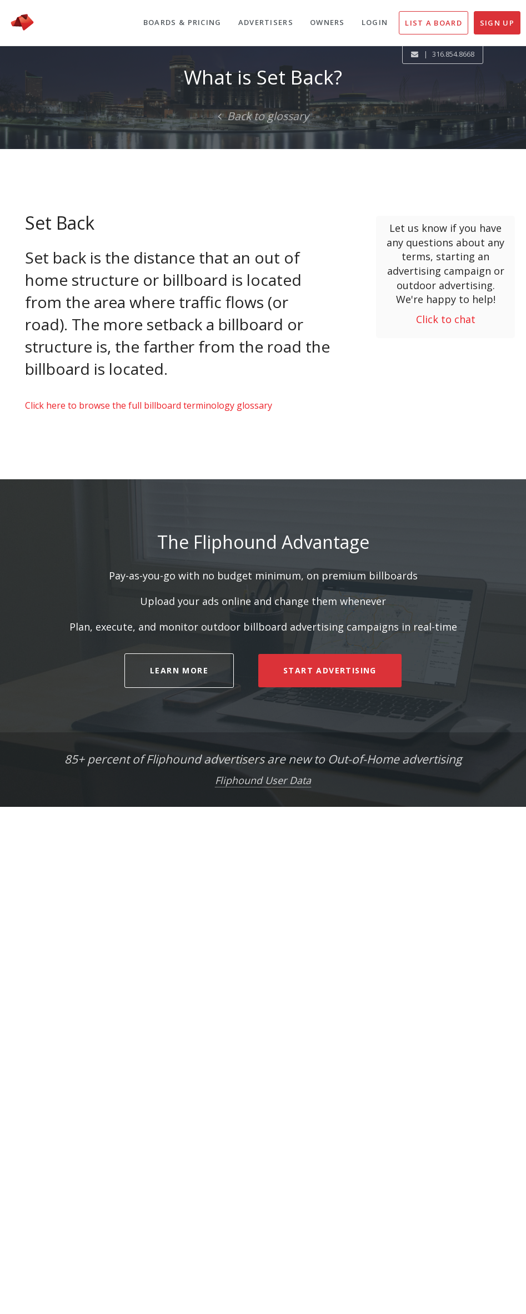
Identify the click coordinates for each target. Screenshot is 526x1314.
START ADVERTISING (330, 670)
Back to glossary (263, 115)
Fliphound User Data (263, 780)
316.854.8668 (453, 54)
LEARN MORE (179, 670)
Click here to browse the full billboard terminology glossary (148, 405)
